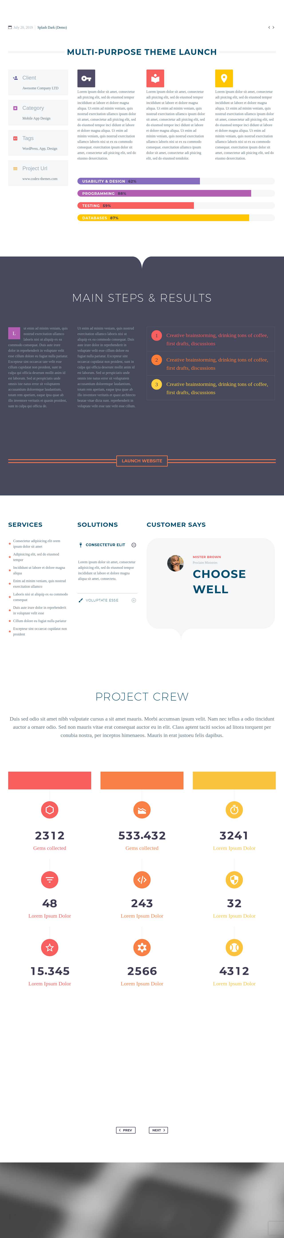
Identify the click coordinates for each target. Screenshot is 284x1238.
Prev (124, 1112)
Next (159, 1112)
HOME (107, 10)
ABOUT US (216, 10)
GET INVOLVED (154, 10)
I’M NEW (127, 10)
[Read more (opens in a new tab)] (107, 118)
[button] (142, 461)
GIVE (237, 10)
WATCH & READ (187, 10)
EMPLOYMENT (260, 10)
